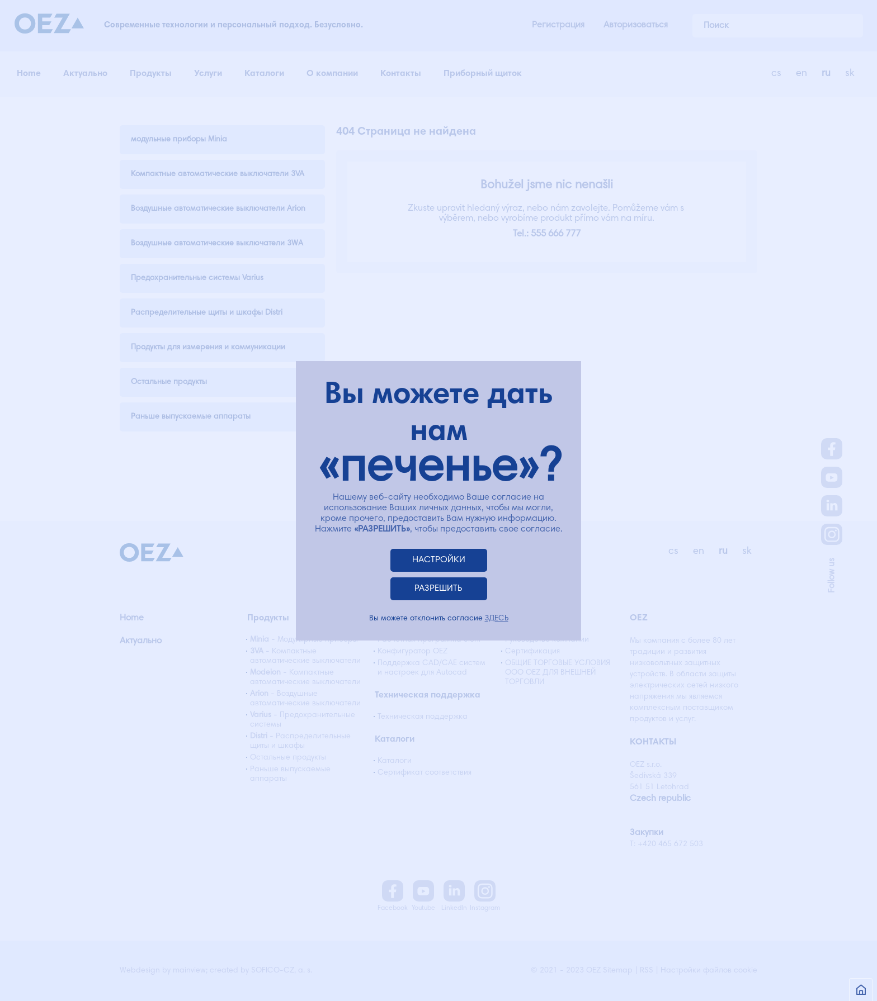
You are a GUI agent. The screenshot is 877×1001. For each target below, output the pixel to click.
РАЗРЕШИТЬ (438, 588)
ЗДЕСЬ (496, 619)
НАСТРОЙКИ (438, 560)
